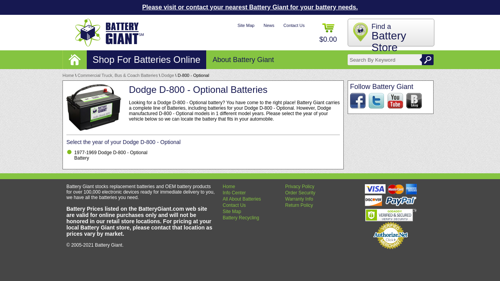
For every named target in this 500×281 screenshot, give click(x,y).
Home (68, 75)
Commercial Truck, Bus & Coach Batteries (118, 75)
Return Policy (299, 205)
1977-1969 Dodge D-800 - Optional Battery (110, 155)
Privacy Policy (299, 186)
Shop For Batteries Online (146, 59)
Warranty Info (299, 199)
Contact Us (294, 25)
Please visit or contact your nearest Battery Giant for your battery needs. (250, 7)
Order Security (300, 193)
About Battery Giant (243, 60)
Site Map (246, 25)
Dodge (167, 75)
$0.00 (328, 33)
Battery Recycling (241, 218)
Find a (388, 38)
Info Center (234, 193)
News (269, 25)
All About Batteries (242, 199)
